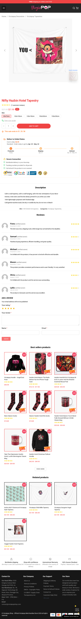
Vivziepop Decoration (16, 16)
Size (3, 113)
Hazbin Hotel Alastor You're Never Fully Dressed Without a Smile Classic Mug (65, 418)
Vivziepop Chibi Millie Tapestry (39, 507)
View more (40, 469)
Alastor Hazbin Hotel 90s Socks (39, 416)
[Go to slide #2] (46, 87)
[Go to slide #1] (35, 87)
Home (4, 16)
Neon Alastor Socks (10, 416)
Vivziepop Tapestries (34, 16)
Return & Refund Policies (51, 589)
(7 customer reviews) (18, 105)
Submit (6, 339)
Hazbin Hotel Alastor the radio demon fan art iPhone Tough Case (39, 380)
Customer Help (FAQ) (50, 595)
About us (27, 581)
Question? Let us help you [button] (71, 616)
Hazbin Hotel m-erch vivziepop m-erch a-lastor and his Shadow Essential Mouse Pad (65, 380)
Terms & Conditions (30, 583)
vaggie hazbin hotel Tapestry (14, 544)
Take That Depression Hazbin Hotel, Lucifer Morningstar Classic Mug (15, 456)
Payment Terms (48, 586)
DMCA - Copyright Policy (32, 589)
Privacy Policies (29, 586)
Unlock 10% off (77, 609)
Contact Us (47, 592)
